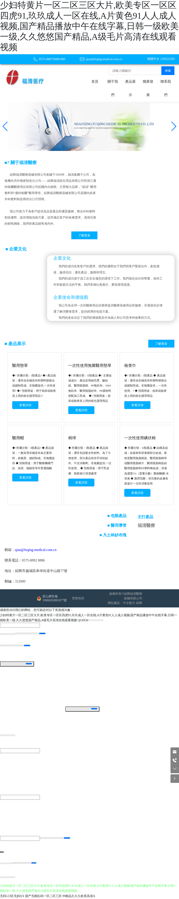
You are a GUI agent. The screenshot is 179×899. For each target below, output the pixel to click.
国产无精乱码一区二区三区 (43, 896)
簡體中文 (153, 59)
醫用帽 (18, 438)
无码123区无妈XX (12, 896)
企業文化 (62, 258)
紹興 (139, 603)
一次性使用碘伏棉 (140, 438)
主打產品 (145, 517)
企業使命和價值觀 (70, 297)
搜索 (168, 70)
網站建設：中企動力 (121, 603)
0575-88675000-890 (52, 59)
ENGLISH (168, 59)
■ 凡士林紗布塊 (113, 535)
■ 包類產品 (116, 516)
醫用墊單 (20, 365)
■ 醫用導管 (116, 526)
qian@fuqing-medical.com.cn (104, 59)
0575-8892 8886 (33, 561)
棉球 (72, 438)
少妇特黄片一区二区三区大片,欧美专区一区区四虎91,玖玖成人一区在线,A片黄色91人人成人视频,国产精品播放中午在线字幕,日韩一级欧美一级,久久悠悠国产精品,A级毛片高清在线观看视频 (89, 26)
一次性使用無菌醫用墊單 (89, 365)
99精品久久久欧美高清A (78, 896)
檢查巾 (130, 365)
